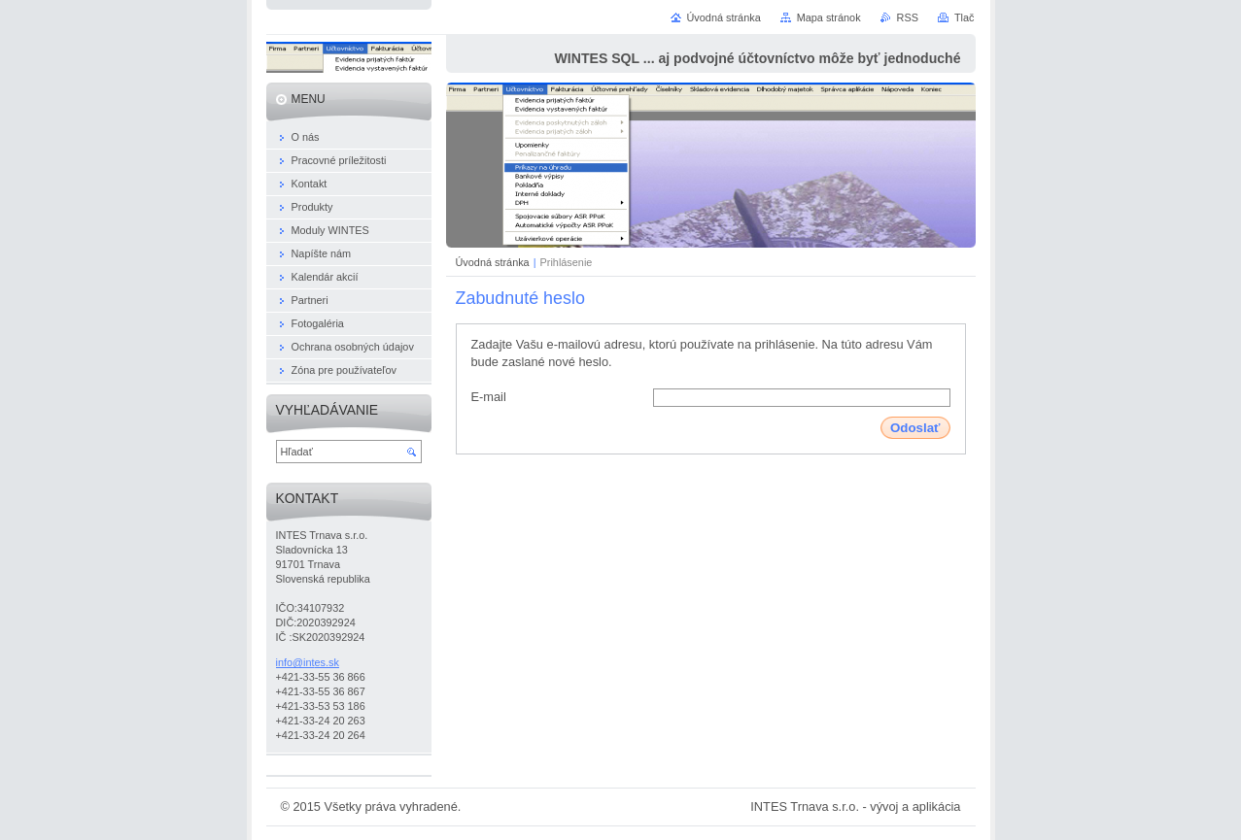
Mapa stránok (829, 17)
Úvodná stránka (493, 262)
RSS (907, 17)
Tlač (964, 17)
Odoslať (915, 427)
